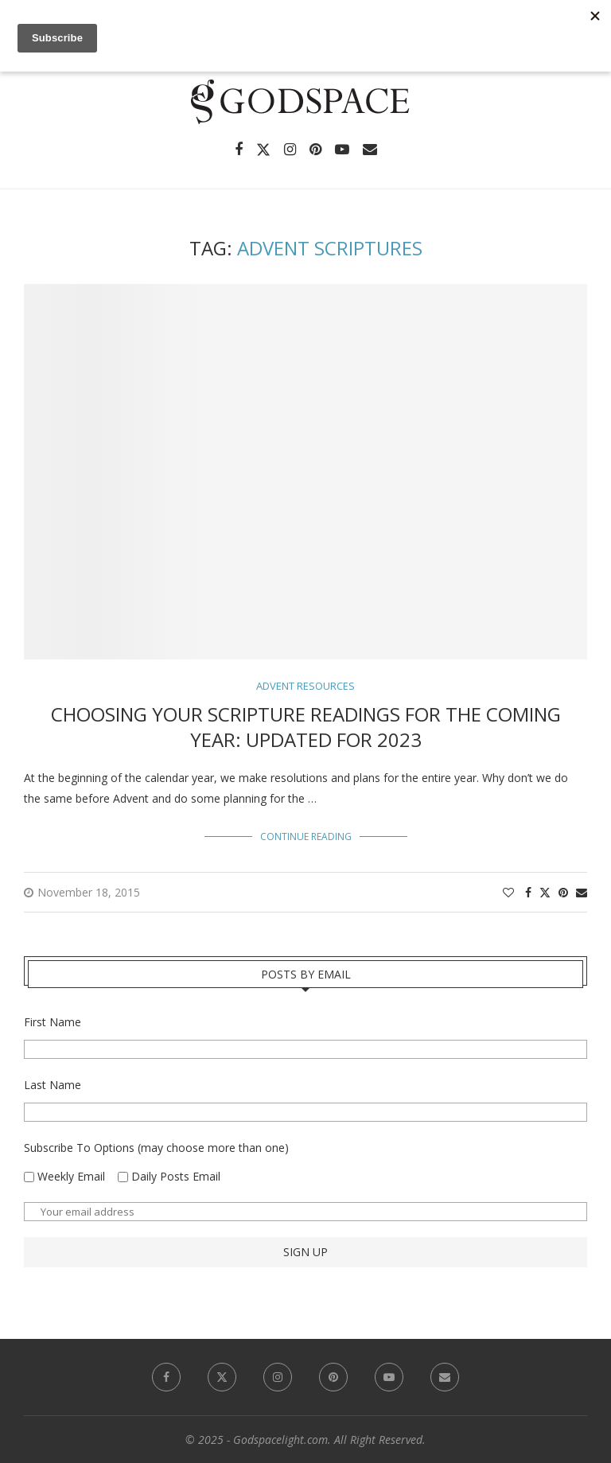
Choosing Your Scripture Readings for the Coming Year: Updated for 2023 (306, 727)
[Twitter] (263, 149)
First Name (52, 1021)
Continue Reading (306, 836)
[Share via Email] (581, 892)
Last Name (52, 1084)
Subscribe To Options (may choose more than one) (156, 1147)
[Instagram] (290, 149)
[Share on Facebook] (528, 892)
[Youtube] (342, 149)
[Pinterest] (315, 149)
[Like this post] (508, 892)
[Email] (370, 149)
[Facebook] (239, 149)
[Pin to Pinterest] (563, 892)
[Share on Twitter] (545, 892)
